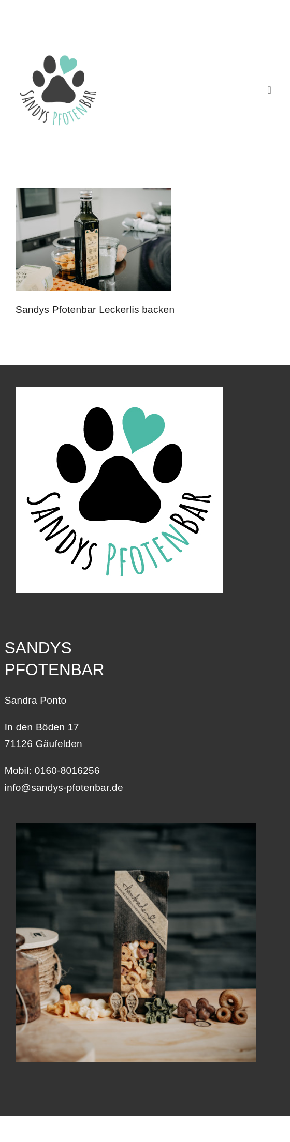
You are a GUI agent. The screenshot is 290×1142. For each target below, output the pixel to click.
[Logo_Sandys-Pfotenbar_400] (58, 52)
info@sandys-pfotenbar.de (64, 787)
